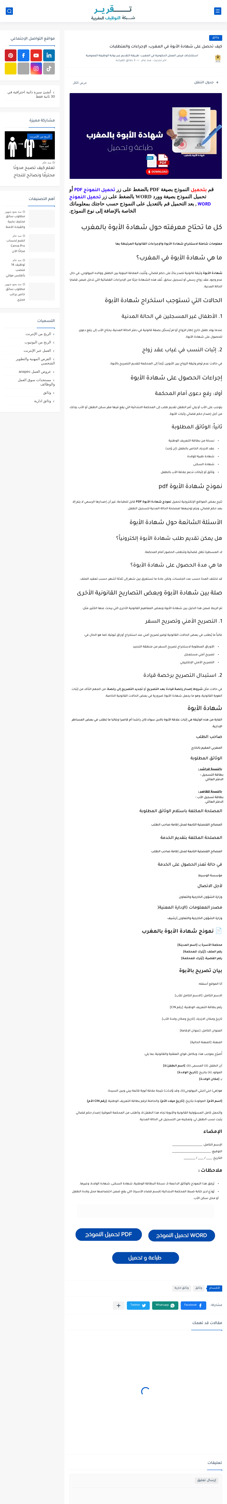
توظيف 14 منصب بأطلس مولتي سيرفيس (15, 271)
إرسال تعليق (206, 1480)
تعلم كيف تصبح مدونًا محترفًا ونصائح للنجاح (34, 172)
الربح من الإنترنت (38, 334)
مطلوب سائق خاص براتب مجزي (15, 295)
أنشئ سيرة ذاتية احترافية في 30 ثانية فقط (31, 94)
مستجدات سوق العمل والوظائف (36, 382)
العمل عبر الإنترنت (37, 350)
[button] (193, 1305)
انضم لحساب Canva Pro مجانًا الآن (15, 246)
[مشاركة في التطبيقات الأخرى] (118, 1305)
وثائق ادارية (182, 1288)
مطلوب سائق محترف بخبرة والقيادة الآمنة (15, 222)
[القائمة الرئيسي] (217, 11)
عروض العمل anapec (35, 371)
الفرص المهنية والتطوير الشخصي (35, 361)
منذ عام (46, 162)
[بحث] (9, 11)
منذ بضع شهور (13, 211)
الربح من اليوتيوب (38, 342)
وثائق (215, 37)
